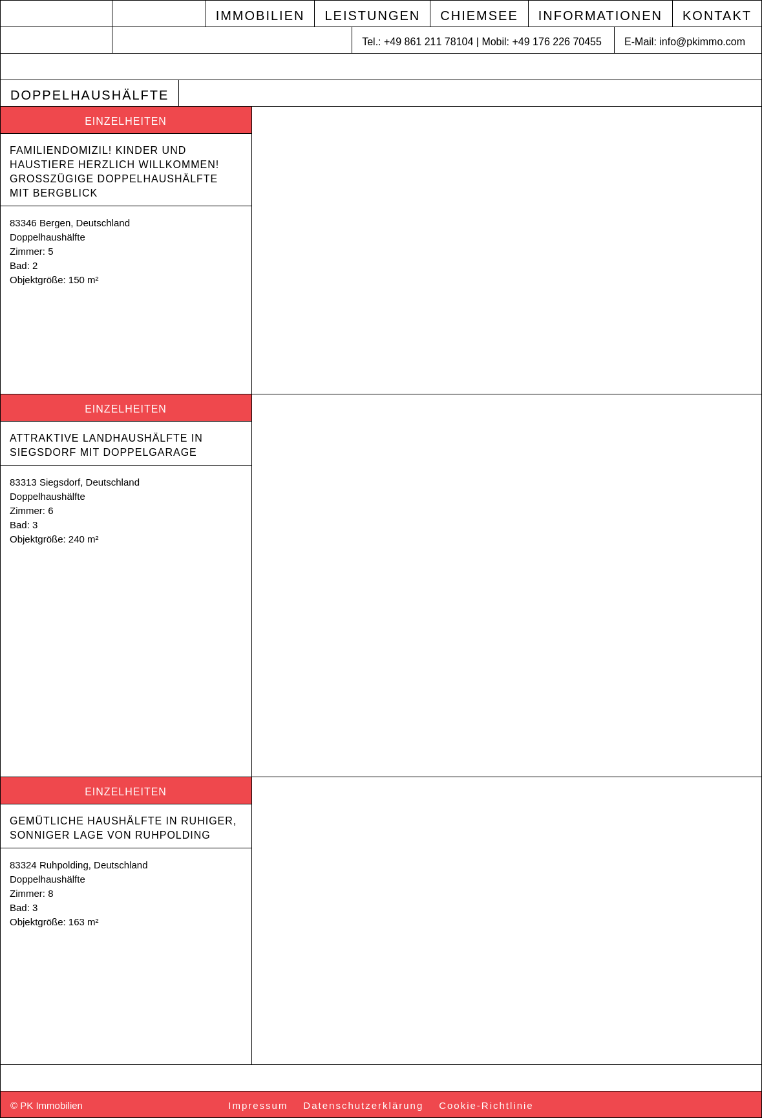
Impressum (258, 1105)
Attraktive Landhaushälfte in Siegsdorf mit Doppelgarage (108, 445)
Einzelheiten (126, 121)
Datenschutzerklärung (363, 1105)
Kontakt (717, 15)
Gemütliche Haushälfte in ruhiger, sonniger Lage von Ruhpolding (125, 828)
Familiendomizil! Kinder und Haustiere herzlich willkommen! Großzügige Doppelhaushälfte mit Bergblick (116, 172)
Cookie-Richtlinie (486, 1105)
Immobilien (260, 15)
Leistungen (372, 15)
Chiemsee (479, 15)
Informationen (600, 15)
